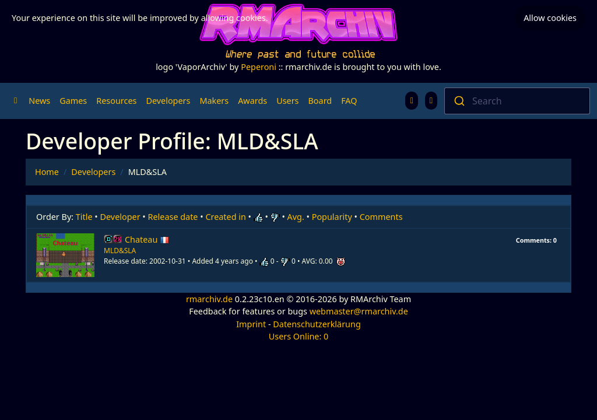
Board (320, 100)
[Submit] (458, 101)
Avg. (295, 216)
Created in (225, 216)
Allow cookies (550, 17)
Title (84, 216)
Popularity (332, 216)
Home (47, 171)
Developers (168, 100)
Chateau (147, 239)
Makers (214, 100)
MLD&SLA (120, 251)
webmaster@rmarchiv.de (359, 311)
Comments (381, 216)
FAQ (349, 100)
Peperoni (258, 66)
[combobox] (517, 101)
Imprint (251, 324)
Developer (120, 216)
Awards (252, 100)
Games (73, 100)
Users (287, 100)
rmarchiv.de (209, 298)
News (39, 100)
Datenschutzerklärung (316, 324)
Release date (173, 216)
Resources (116, 100)
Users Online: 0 (299, 336)
